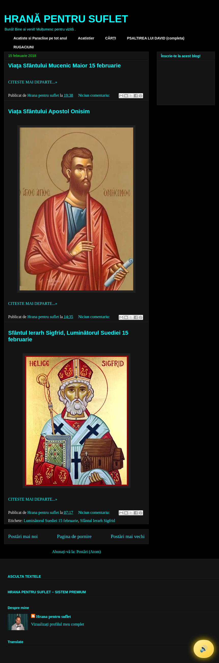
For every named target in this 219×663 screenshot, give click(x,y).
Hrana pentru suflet (53, 616)
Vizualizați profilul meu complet (57, 624)
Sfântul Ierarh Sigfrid (97, 520)
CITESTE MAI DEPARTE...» (32, 82)
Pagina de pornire (74, 536)
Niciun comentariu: (94, 95)
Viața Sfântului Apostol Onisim (49, 111)
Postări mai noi (23, 536)
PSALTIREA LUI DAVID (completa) (155, 38)
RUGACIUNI (23, 47)
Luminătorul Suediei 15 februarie (51, 520)
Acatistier (86, 38)
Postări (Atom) (88, 551)
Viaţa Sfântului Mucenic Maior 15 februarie (64, 65)
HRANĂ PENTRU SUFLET (66, 18)
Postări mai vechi (128, 536)
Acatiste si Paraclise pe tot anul (40, 38)
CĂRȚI (110, 38)
